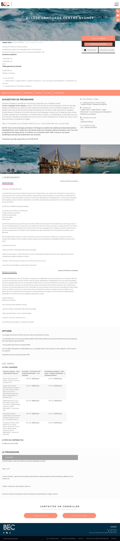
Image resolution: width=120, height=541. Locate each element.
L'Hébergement (28, 93)
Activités (9, 457)
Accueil (4, 42)
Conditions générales (68, 538)
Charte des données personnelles (97, 538)
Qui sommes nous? (53, 538)
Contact (114, 538)
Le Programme (59, 93)
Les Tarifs (47, 93)
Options (39, 93)
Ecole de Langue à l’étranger (16, 42)
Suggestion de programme (10, 93)
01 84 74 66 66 (113, 529)
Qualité (80, 538)
